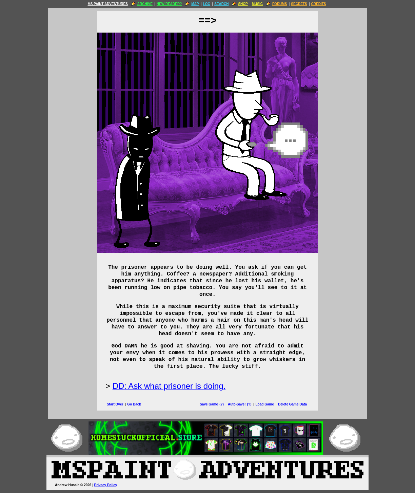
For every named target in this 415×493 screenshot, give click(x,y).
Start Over (115, 404)
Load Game (264, 404)
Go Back (134, 404)
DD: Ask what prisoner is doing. (169, 386)
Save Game (209, 404)
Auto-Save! (237, 404)
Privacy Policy (105, 485)
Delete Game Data (292, 404)
